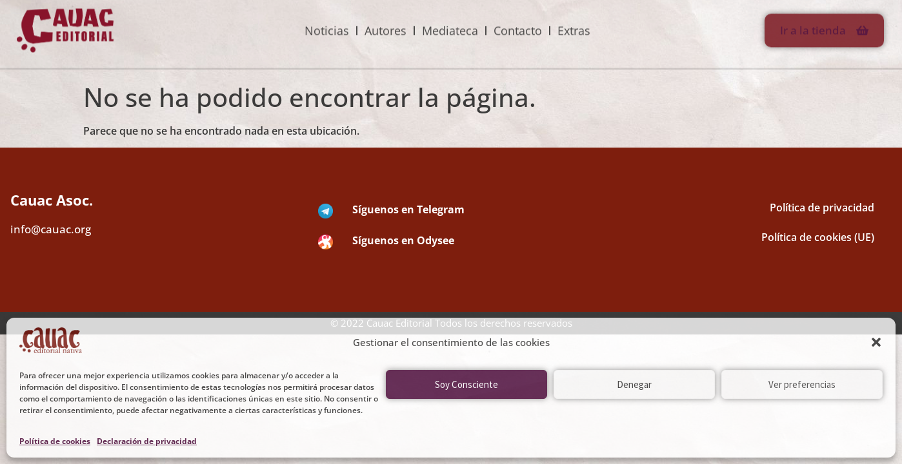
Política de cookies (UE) (817, 237)
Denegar (634, 384)
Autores (385, 20)
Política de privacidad (822, 207)
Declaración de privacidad (147, 441)
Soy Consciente (466, 384)
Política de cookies (54, 441)
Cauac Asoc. (51, 199)
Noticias (327, 20)
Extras (573, 20)
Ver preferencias (802, 384)
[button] (876, 342)
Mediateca (450, 20)
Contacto (518, 20)
